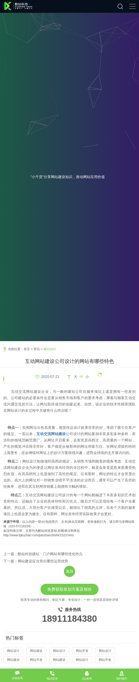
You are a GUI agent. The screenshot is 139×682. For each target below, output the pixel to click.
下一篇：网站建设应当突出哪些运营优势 (35, 561)
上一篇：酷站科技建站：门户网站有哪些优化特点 (43, 554)
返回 (69, 571)
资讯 (37, 349)
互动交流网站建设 (51, 434)
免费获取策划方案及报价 (69, 589)
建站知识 (49, 349)
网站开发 (82, 651)
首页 (27, 349)
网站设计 (13, 651)
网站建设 (36, 651)
